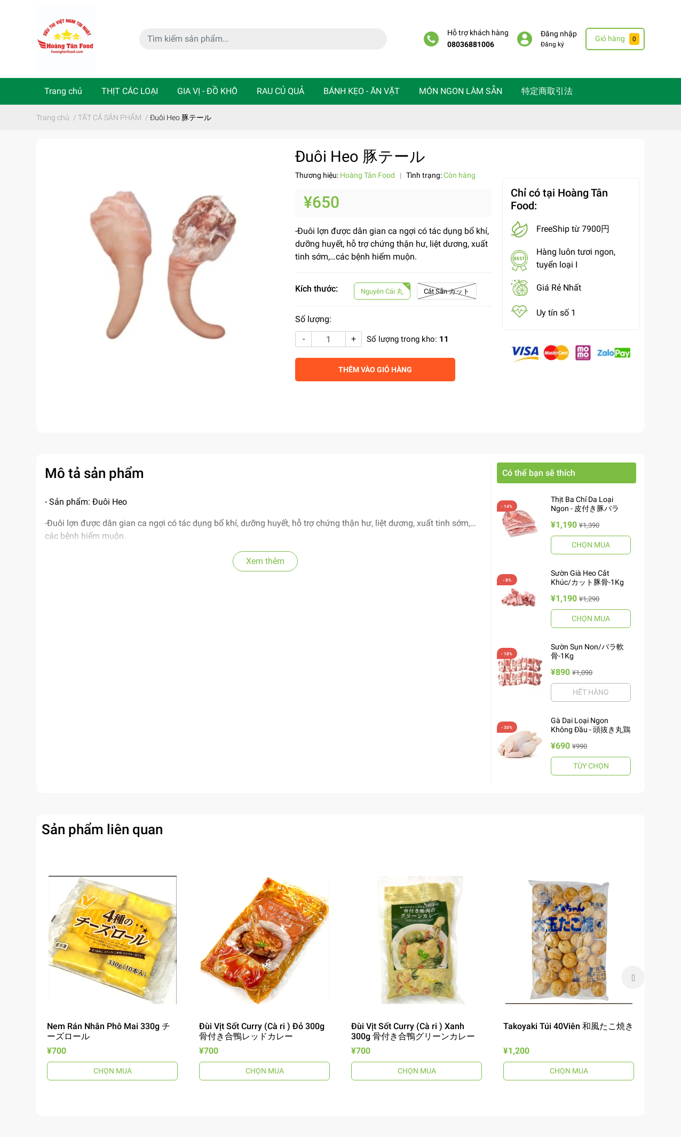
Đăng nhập (559, 33)
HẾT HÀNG (591, 692)
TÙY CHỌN (591, 766)
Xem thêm (265, 561)
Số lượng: (313, 319)
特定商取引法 (547, 91)
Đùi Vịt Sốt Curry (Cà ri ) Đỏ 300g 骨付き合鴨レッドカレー (261, 1031)
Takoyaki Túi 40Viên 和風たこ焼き (568, 1026)
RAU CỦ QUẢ (280, 91)
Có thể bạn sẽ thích (538, 473)
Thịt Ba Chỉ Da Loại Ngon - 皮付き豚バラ (585, 504)
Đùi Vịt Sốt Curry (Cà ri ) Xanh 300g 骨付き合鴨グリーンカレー (413, 1031)
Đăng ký (552, 44)
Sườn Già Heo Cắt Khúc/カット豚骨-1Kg (587, 577)
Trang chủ (63, 91)
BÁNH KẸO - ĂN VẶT (361, 91)
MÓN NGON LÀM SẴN (460, 91)
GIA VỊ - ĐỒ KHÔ (207, 91)
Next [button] (633, 977)
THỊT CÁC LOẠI (129, 91)
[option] (112, 977)
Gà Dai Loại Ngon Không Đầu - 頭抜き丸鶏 (590, 725)
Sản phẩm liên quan (102, 829)
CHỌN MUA (591, 544)
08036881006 (470, 44)
